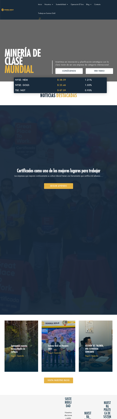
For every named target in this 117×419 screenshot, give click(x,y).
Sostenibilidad (61, 4)
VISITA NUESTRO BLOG (58, 380)
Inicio (40, 4)
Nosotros (47, 4)
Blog (87, 4)
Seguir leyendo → (18, 356)
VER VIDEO (99, 71)
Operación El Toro (77, 4)
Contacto (97, 4)
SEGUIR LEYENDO (58, 186)
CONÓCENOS (69, 71)
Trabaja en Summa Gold (46, 13)
